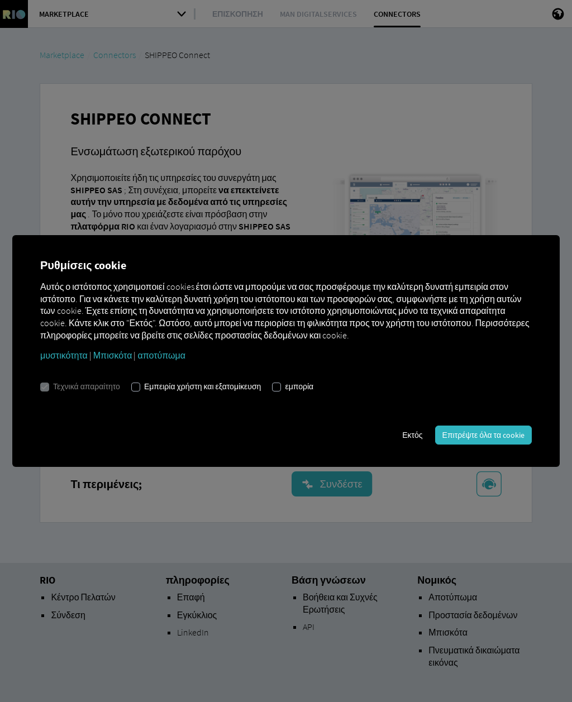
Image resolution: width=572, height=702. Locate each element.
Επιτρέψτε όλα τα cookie (483, 435)
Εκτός (412, 435)
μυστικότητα (64, 355)
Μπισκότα (112, 355)
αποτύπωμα (161, 355)
